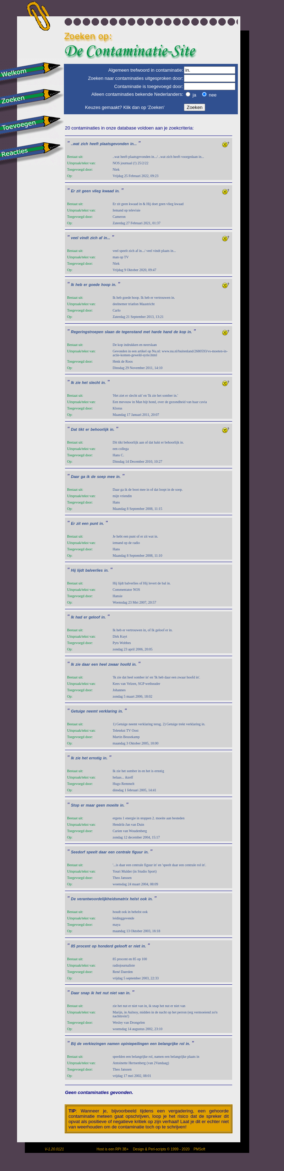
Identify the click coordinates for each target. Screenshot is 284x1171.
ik (88, 476)
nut (106, 993)
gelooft (120, 946)
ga (83, 476)
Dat (74, 429)
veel (74, 238)
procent (84, 946)
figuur (137, 852)
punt (94, 523)
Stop (75, 805)
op (94, 946)
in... (133, 144)
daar (86, 664)
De (73, 899)
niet (136, 946)
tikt (81, 429)
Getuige (78, 711)
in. (117, 191)
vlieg (96, 191)
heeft (93, 144)
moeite (112, 805)
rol (182, 1043)
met (146, 332)
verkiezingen (94, 1043)
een (85, 523)
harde (156, 332)
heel (103, 664)
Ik (72, 284)
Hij (73, 570)
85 (73, 946)
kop (182, 332)
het (85, 382)
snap (85, 993)
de (118, 332)
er (85, 284)
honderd (105, 946)
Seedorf (78, 852)
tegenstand (132, 332)
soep (101, 476)
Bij (73, 1043)
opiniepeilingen (135, 1043)
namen (113, 1043)
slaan (109, 332)
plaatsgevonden (114, 144)
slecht (94, 382)
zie (78, 382)
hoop (105, 284)
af (100, 238)
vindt (84, 238)
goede (94, 284)
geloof (94, 617)
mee (111, 476)
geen (86, 191)
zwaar (113, 664)
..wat (75, 144)
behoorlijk (100, 429)
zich (84, 144)
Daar (75, 476)
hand (167, 332)
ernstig (95, 758)
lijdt (80, 570)
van (121, 993)
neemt (91, 711)
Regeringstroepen (87, 332)
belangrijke (168, 1043)
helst (134, 899)
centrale (123, 852)
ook (143, 899)
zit (78, 191)
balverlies (94, 570)
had (79, 617)
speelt (91, 852)
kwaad (108, 191)
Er (73, 191)
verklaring (108, 711)
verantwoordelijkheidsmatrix (103, 899)
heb (79, 284)
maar (90, 805)
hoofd (125, 664)
